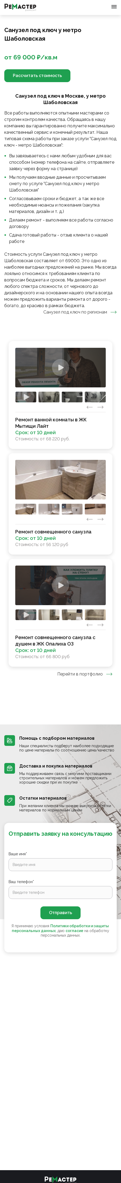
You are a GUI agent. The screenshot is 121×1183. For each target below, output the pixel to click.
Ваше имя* (18, 854)
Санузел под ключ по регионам (80, 312)
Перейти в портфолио (84, 674)
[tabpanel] (60, 504)
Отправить (60, 912)
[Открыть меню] (114, 7)
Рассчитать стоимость (37, 75)
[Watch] (60, 367)
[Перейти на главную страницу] (20, 7)
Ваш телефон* (21, 882)
